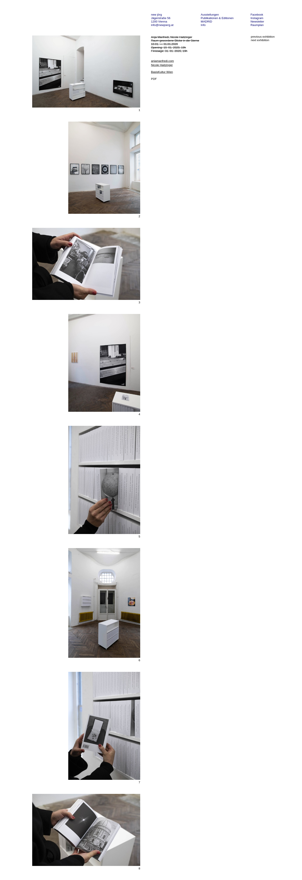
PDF (154, 78)
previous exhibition (263, 36)
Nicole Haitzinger (162, 65)
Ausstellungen (210, 14)
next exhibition (260, 40)
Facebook (257, 14)
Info (203, 25)
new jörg (156, 14)
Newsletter (257, 21)
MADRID (206, 21)
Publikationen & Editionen (217, 18)
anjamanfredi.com (162, 61)
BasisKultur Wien (162, 72)
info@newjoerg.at (162, 25)
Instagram (257, 18)
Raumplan (257, 25)
